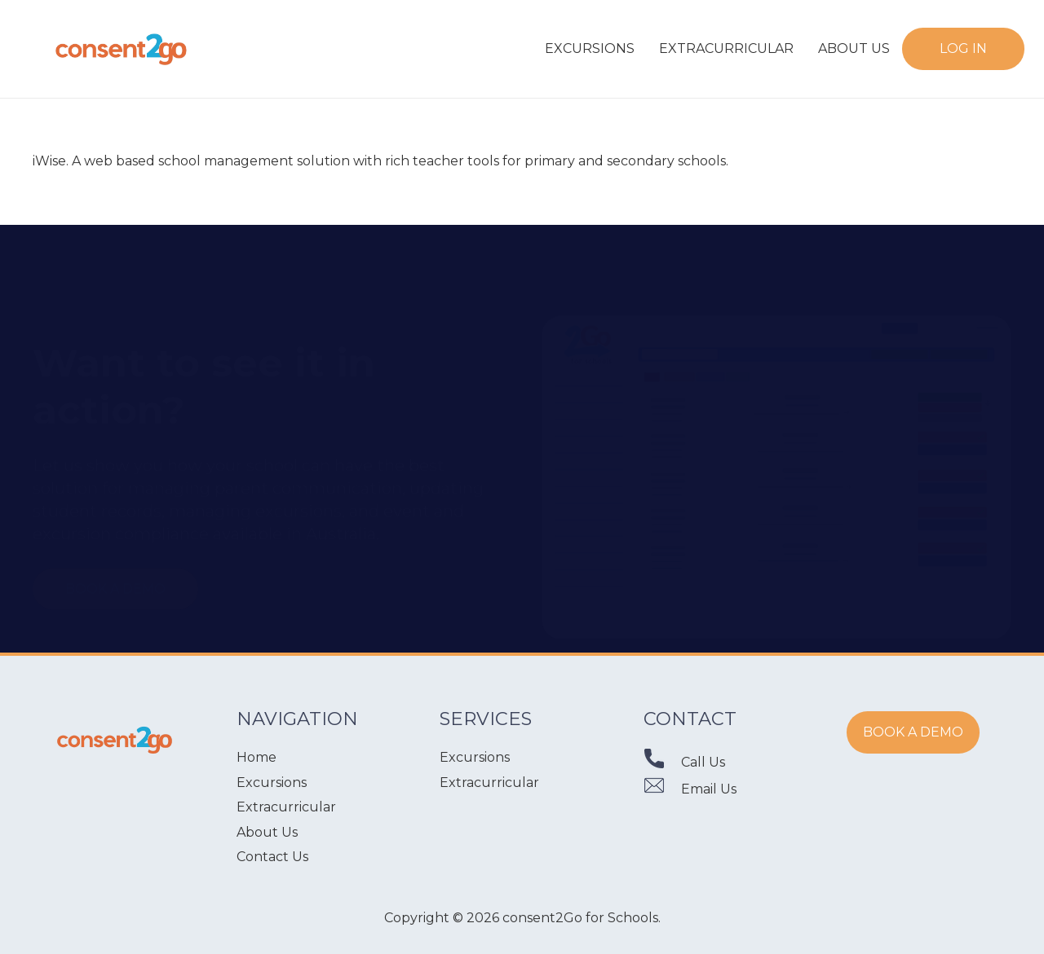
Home (256, 757)
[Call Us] (662, 762)
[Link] (121, 49)
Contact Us (272, 856)
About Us (267, 832)
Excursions (272, 782)
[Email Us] (662, 789)
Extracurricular (286, 807)
